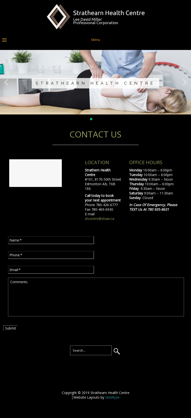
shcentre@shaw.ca (99, 218)
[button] (6, 82)
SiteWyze (112, 397)
